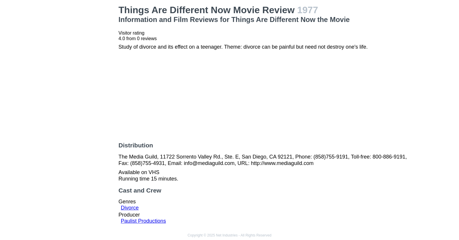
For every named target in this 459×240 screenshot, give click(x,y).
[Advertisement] (79, 93)
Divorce (130, 208)
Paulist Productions (143, 221)
